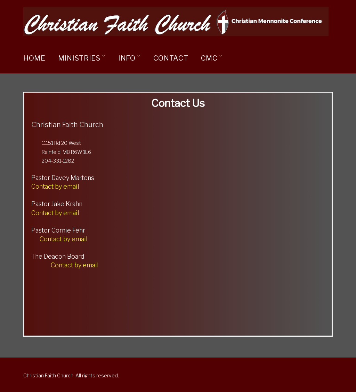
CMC (209, 58)
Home (34, 58)
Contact (170, 58)
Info (127, 58)
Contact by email (55, 186)
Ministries (79, 58)
